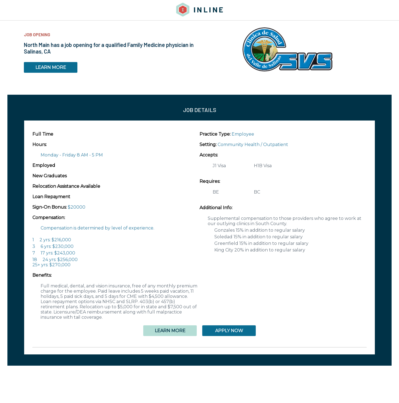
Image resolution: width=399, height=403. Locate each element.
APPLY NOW (229, 330)
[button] (199, 347)
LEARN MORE (50, 67)
